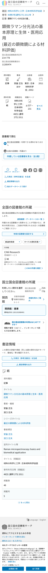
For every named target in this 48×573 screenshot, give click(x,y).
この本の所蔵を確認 (34, 268)
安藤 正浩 (8, 434)
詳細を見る (12, 561)
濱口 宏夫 (8, 438)
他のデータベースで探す (15, 186)
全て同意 (35, 568)
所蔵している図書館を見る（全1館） (24, 156)
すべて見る (40, 107)
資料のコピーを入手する (12, 540)
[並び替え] (13, 242)
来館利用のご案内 (37, 299)
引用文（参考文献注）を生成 (17, 176)
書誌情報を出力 (12, 181)
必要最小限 (13, 568)
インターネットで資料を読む (13, 536)
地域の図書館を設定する (29, 233)
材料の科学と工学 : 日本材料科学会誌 (25, 10)
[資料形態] (32, 242)
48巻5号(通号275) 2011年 (19, 14)
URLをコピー (16, 170)
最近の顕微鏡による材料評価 (17, 423)
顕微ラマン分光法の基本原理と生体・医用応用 (23, 395)
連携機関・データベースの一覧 (31, 219)
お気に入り (8, 170)
